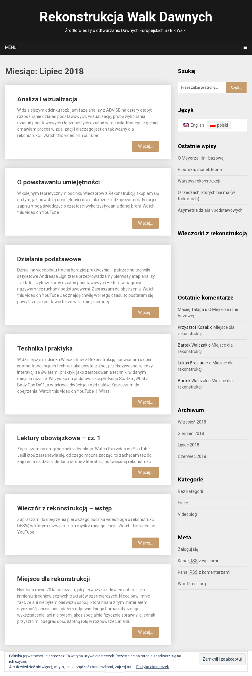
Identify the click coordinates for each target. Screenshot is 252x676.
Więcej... (145, 146)
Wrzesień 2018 (192, 422)
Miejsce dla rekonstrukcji (53, 578)
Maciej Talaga (191, 309)
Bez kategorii (190, 491)
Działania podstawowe (49, 259)
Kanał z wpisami (198, 560)
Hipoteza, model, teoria (200, 169)
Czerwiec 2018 (192, 456)
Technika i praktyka (45, 348)
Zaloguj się (188, 549)
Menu (11, 47)
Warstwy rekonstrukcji (199, 181)
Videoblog (187, 514)
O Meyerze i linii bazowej (201, 158)
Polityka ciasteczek (152, 667)
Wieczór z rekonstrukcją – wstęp (64, 508)
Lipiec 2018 (188, 445)
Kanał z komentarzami (204, 572)
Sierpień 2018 (191, 433)
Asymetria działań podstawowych (210, 210)
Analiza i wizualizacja (47, 99)
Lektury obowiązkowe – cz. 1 (59, 438)
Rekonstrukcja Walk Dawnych (125, 17)
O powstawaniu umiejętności (58, 182)
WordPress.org (192, 583)
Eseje (183, 502)
